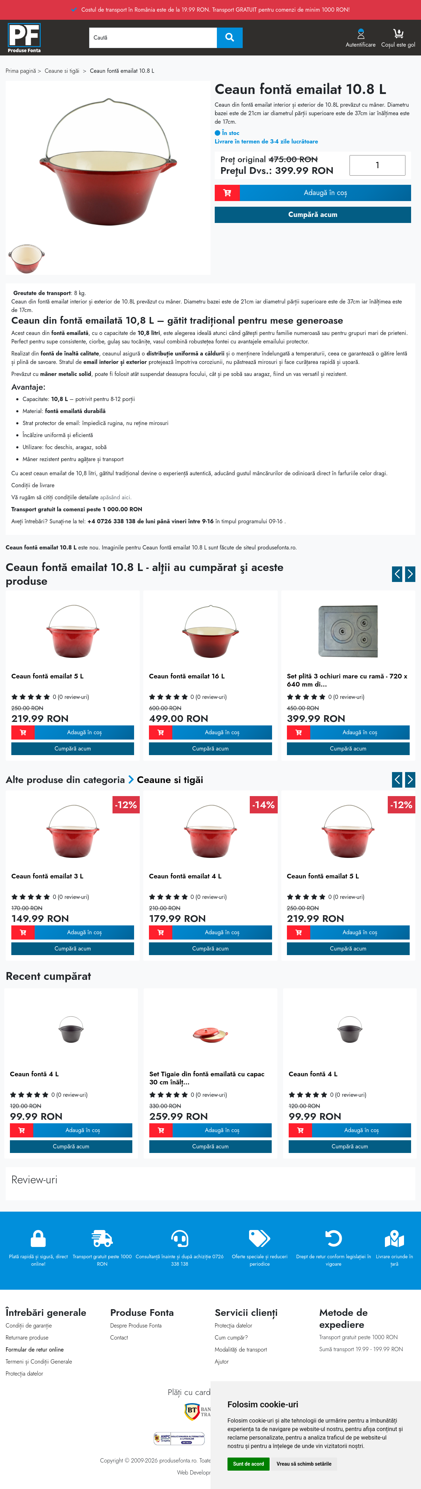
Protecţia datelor (233, 1326)
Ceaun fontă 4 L (34, 1074)
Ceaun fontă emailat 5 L (47, 676)
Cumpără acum (72, 748)
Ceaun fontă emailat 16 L (186, 676)
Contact (119, 1338)
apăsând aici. (116, 497)
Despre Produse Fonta (136, 1326)
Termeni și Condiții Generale (39, 1362)
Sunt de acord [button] (248, 1464)
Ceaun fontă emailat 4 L (185, 876)
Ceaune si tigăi (170, 779)
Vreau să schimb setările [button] (304, 1464)
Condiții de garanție (29, 1326)
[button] (397, 574)
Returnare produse (27, 1338)
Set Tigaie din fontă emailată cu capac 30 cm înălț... (207, 1078)
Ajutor (222, 1362)
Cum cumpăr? (231, 1338)
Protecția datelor (24, 1374)
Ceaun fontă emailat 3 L (47, 876)
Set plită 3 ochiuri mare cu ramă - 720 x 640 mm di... (347, 680)
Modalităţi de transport (241, 1350)
